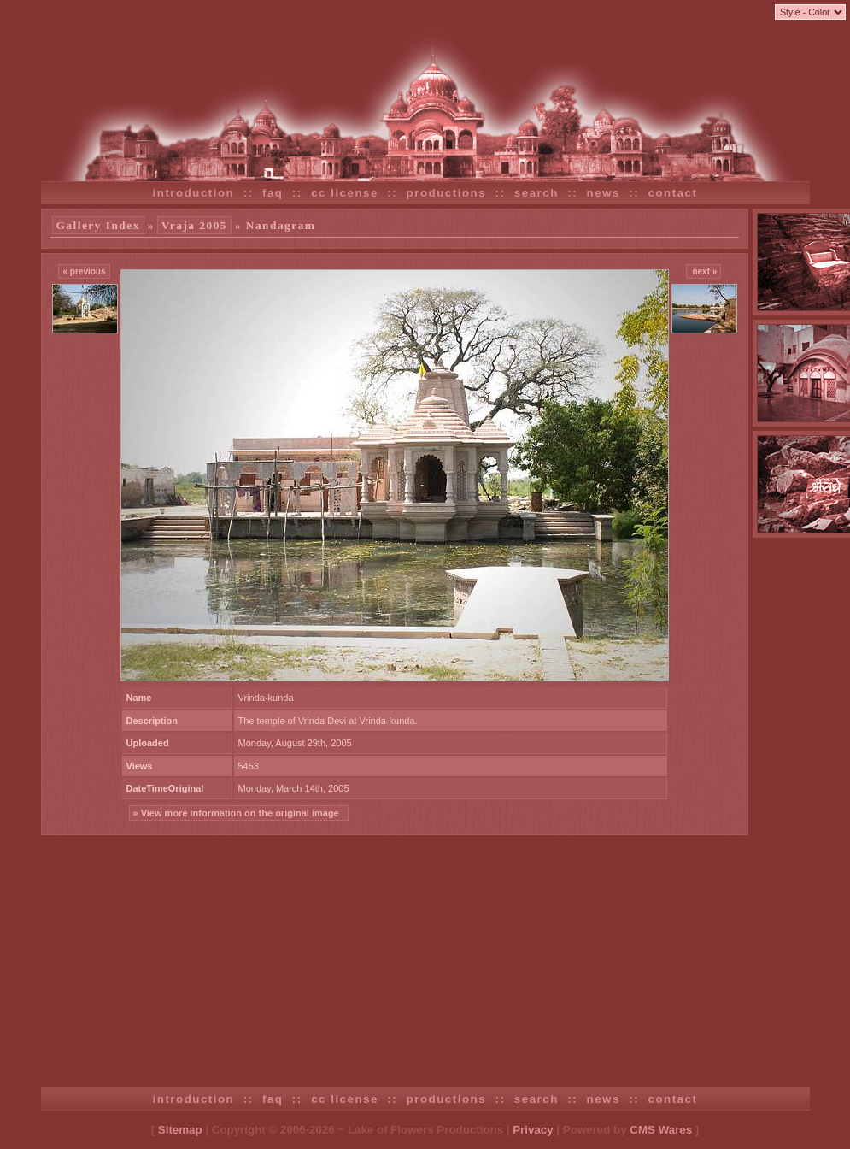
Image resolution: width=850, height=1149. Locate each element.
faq (273, 192)
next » (704, 271)
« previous (83, 271)
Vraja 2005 (194, 225)
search (536, 192)
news (603, 192)
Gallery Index (98, 225)
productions (447, 192)
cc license (344, 192)
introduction (194, 192)
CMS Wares (661, 1129)
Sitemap (180, 1129)
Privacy (533, 1129)
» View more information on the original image (238, 813)
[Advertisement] (425, 963)
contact (673, 192)
